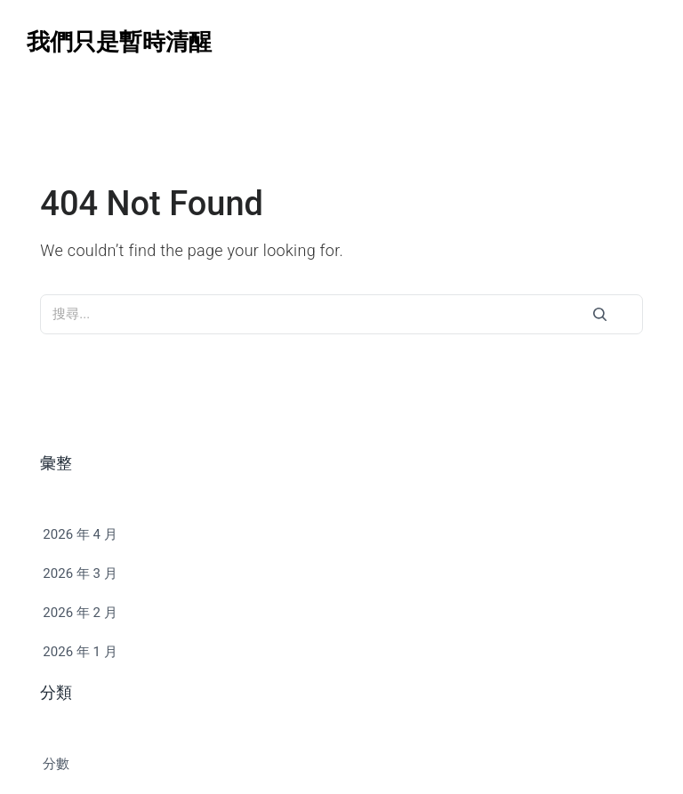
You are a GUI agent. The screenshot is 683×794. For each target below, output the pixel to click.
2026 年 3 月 (80, 573)
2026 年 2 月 (80, 613)
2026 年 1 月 (80, 652)
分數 (56, 764)
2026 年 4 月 (80, 534)
